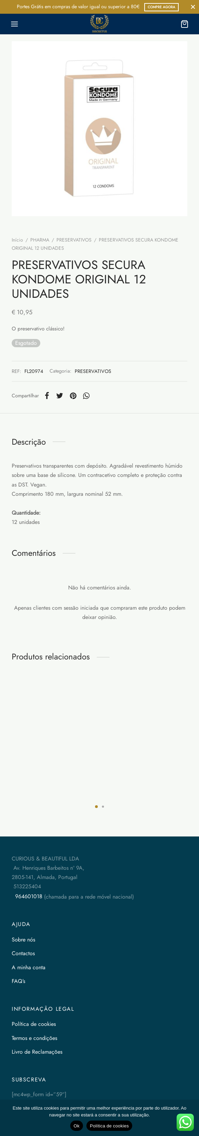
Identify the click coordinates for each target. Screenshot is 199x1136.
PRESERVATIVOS (74, 239)
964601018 (27, 896)
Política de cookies (34, 1024)
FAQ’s (18, 981)
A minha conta (28, 967)
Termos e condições (34, 1038)
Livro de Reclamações (37, 1052)
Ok (77, 1125)
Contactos (23, 953)
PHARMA (39, 239)
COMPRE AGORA (161, 7)
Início (17, 239)
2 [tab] (103, 807)
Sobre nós (23, 940)
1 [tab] (96, 806)
